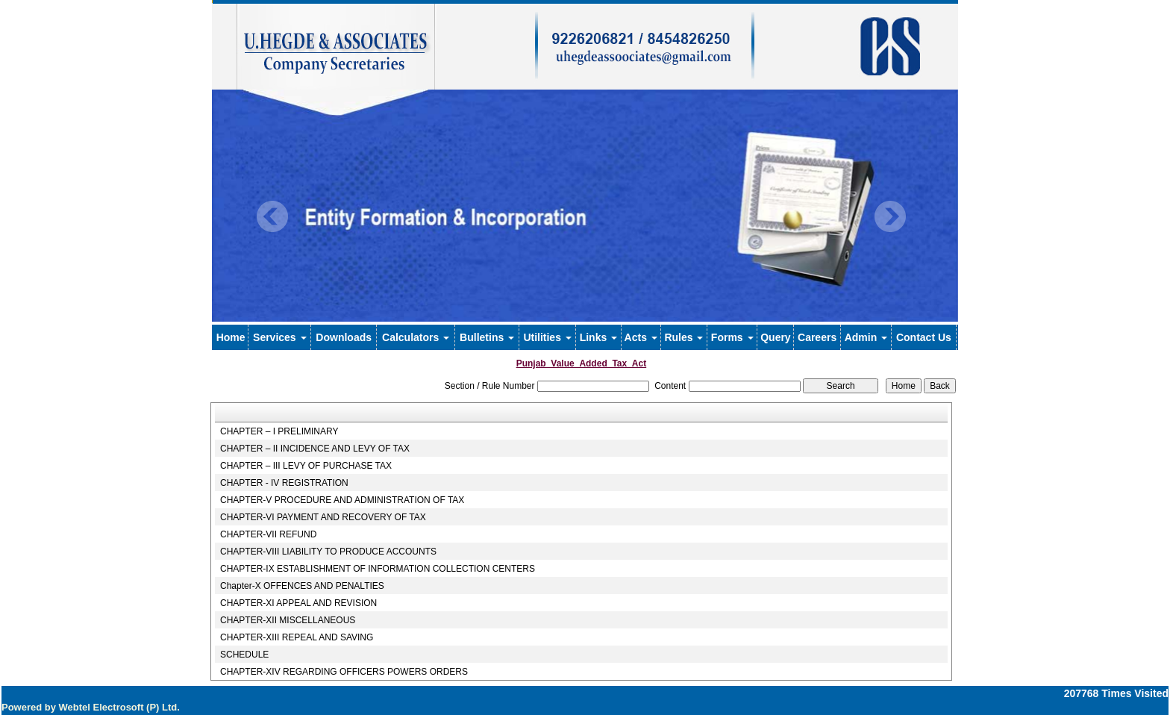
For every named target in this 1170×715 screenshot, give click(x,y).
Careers (817, 337)
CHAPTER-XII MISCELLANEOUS (287, 620)
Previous (273, 217)
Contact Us (923, 337)
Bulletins (487, 337)
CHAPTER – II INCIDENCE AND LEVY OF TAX (315, 448)
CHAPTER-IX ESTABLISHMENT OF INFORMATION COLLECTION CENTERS (377, 568)
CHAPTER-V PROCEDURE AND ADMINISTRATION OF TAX (342, 500)
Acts (641, 337)
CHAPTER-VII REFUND (268, 534)
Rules (683, 337)
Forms (732, 337)
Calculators (415, 337)
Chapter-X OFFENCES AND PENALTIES (302, 586)
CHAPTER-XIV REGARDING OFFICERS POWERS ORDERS (344, 671)
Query (775, 337)
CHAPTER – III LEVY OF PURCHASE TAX (306, 465)
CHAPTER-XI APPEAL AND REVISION (298, 603)
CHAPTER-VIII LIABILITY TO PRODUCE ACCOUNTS (328, 551)
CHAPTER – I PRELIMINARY (279, 431)
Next (890, 217)
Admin (866, 337)
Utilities (547, 337)
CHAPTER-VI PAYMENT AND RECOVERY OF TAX (323, 517)
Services (280, 337)
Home (230, 337)
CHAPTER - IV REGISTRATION (284, 483)
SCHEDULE (244, 654)
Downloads (344, 337)
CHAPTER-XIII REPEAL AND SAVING (296, 637)
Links (598, 337)
